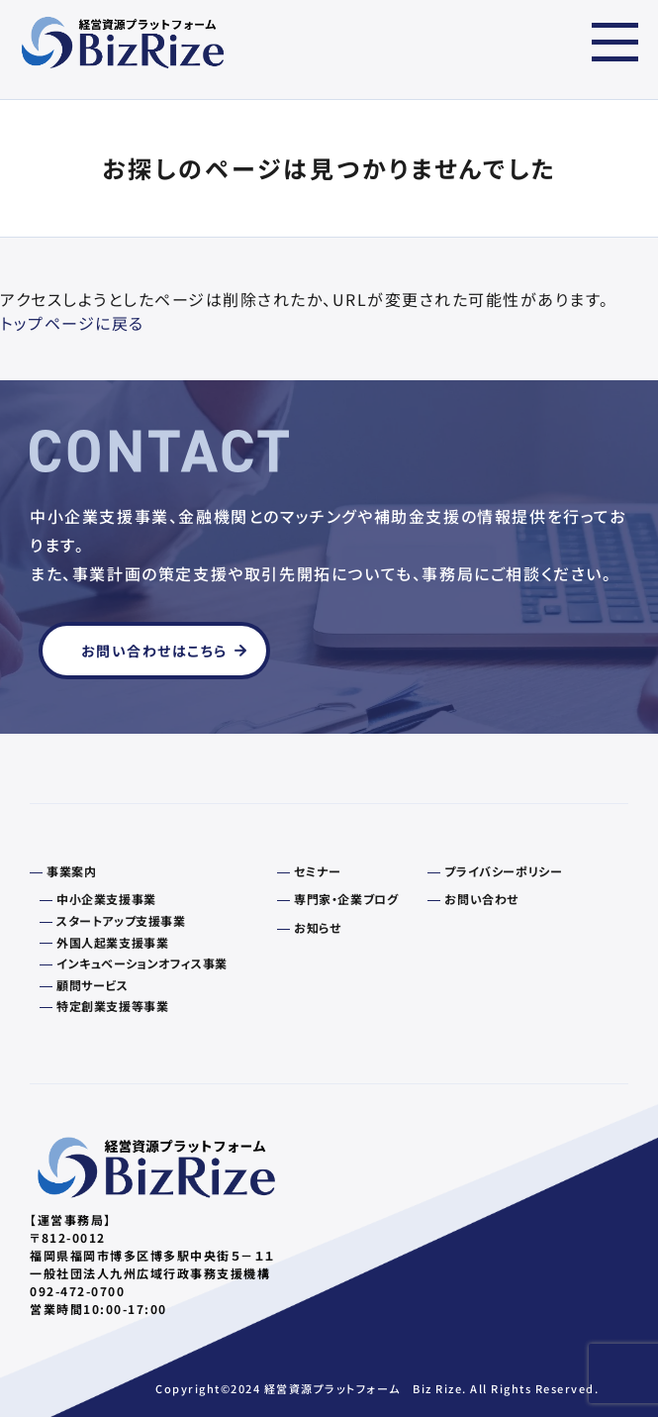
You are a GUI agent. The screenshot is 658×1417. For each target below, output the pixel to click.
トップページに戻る (72, 323)
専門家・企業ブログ (346, 899)
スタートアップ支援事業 (121, 921)
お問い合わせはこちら (154, 650)
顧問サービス (92, 985)
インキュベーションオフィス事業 (142, 963)
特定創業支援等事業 (112, 1006)
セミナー (317, 871)
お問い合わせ (481, 899)
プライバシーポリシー (503, 871)
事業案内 (71, 871)
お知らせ (317, 928)
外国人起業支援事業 (112, 943)
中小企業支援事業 (106, 899)
